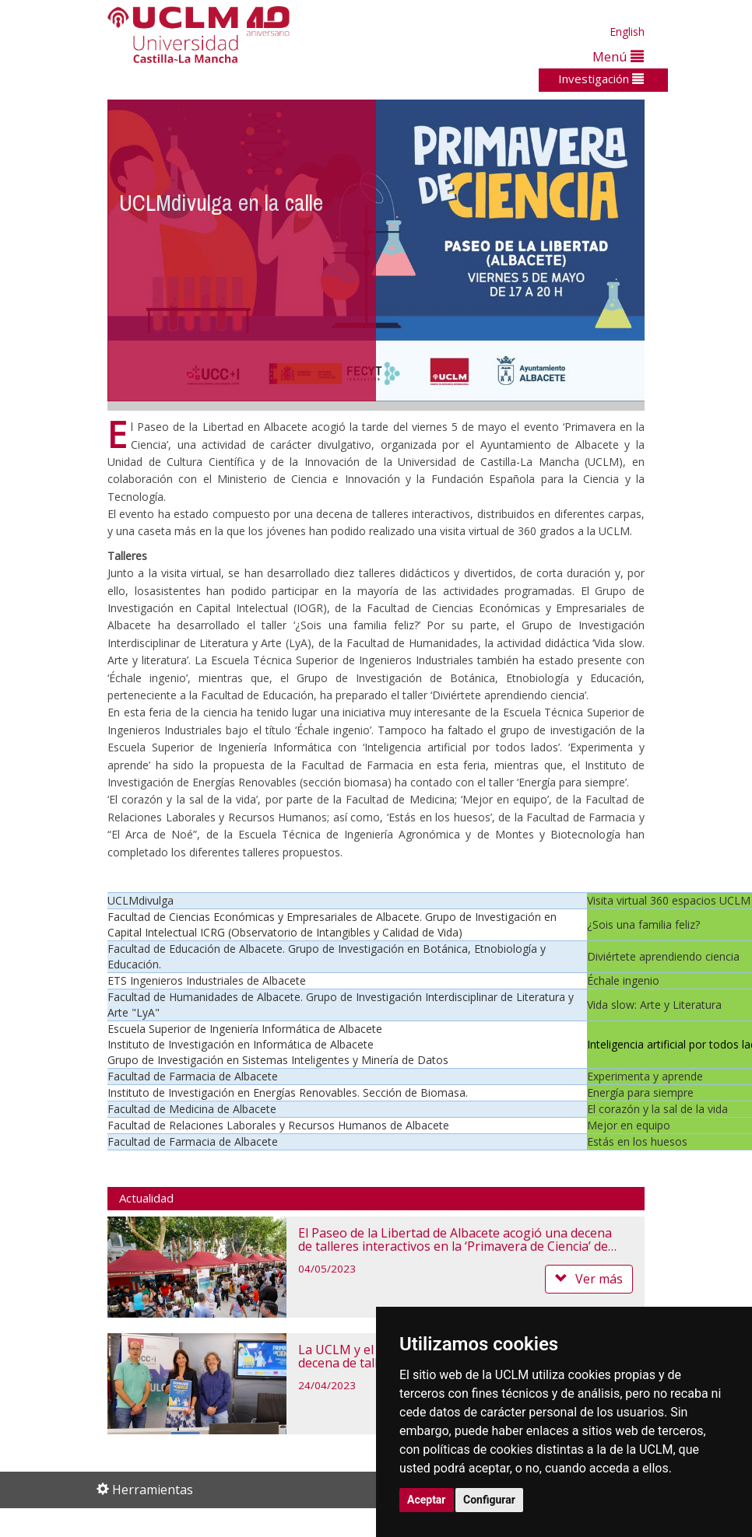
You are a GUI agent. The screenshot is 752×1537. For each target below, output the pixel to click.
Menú (618, 56)
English (627, 31)
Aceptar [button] (426, 1499)
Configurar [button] (489, 1499)
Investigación (601, 78)
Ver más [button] (589, 1278)
